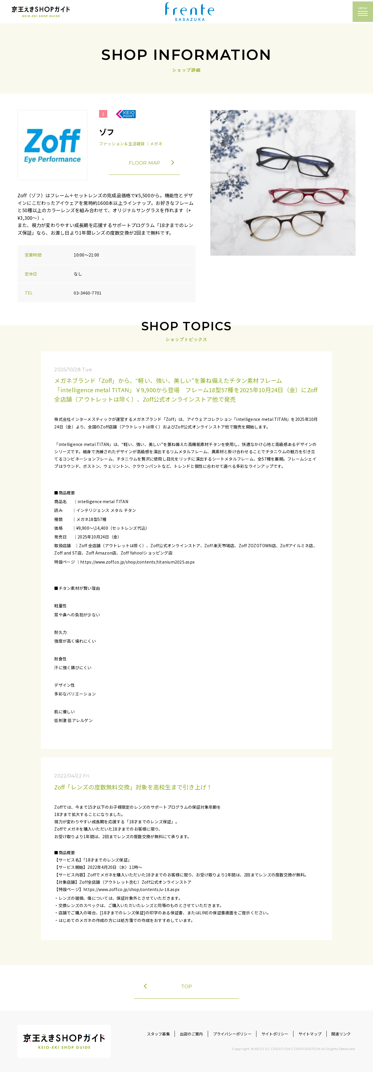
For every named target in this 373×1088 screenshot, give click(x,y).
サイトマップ (304, 1050)
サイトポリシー (265, 1050)
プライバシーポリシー (218, 1050)
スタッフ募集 (136, 1050)
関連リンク (339, 1050)
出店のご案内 (173, 1050)
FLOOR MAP (157, 163)
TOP (168, 989)
